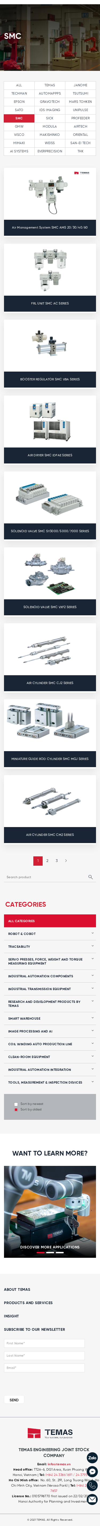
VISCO (19, 135)
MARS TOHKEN (80, 102)
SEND (14, 1400)
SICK (50, 118)
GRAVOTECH (49, 102)
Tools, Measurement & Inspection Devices (45, 1082)
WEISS (50, 143)
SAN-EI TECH (80, 143)
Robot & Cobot (21, 934)
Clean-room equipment (29, 1057)
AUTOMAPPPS (50, 93)
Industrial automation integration (39, 1070)
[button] (41, 1252)
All (19, 85)
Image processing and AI (30, 1031)
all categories (21, 921)
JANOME (80, 85)
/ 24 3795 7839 (84, 1475)
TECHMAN (19, 93)
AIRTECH (80, 126)
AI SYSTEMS (19, 151)
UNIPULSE (80, 110)
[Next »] (64, 861)
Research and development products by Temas (44, 1004)
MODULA (50, 126)
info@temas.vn (59, 1464)
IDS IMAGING (49, 110)
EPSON (19, 102)
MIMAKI (19, 143)
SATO (19, 110)
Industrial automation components (40, 976)
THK (80, 151)
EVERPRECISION (50, 151)
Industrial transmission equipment (39, 989)
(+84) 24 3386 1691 (59, 1475)
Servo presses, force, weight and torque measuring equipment (45, 961)
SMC (19, 118)
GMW (19, 126)
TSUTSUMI (81, 93)
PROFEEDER (80, 118)
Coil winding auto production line (40, 1044)
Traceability (19, 947)
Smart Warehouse (24, 1018)
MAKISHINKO (50, 135)
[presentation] (8, 1210)
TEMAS (50, 85)
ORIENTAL (80, 135)
